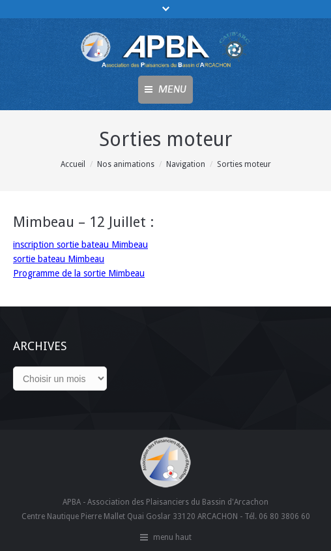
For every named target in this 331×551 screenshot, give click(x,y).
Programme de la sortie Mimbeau (79, 273)
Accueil (73, 164)
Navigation (185, 164)
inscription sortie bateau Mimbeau (80, 244)
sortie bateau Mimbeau (58, 259)
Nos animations (125, 164)
